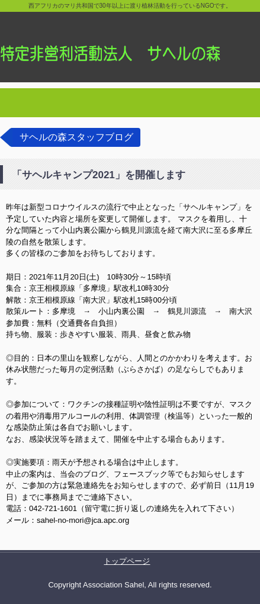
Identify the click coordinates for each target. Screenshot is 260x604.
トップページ (127, 561)
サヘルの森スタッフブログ (76, 137)
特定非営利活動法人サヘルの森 (130, 41)
